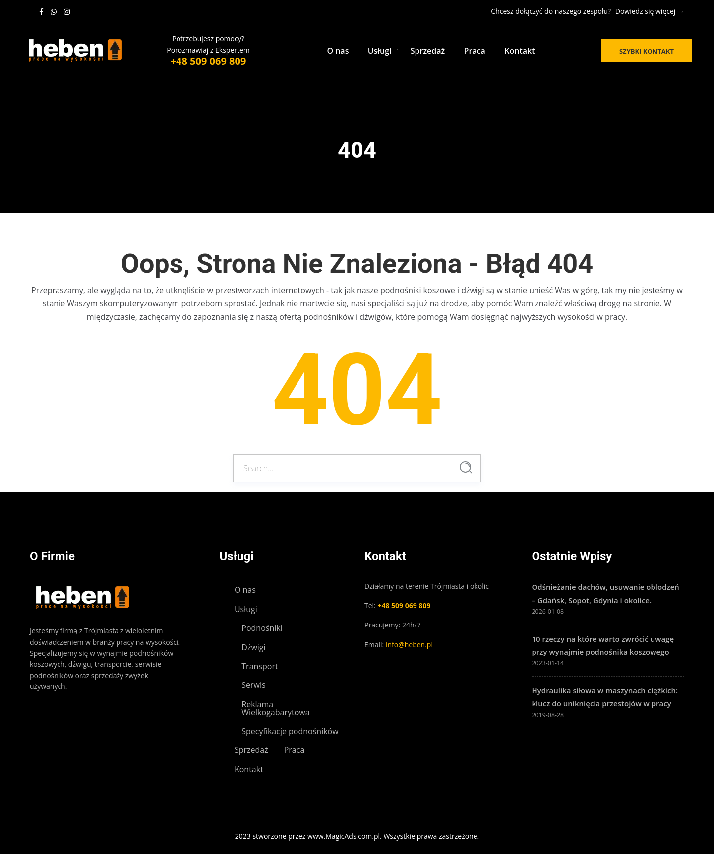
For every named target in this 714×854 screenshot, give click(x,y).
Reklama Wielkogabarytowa (275, 708)
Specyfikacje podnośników (289, 731)
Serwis (253, 685)
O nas (338, 50)
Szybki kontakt (646, 51)
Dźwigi (253, 647)
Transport (259, 666)
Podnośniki (261, 628)
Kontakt (519, 50)
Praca (474, 50)
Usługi (380, 50)
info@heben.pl (409, 644)
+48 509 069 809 (208, 61)
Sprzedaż (428, 50)
